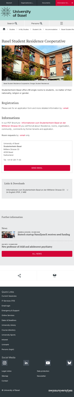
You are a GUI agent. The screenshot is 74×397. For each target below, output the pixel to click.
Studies (12, 29)
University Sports (9, 335)
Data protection (43, 371)
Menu (61, 23)
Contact (5, 381)
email (65, 108)
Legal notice (6, 371)
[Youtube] (48, 363)
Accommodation (51, 29)
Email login (6, 306)
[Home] (4, 29)
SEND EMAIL (36, 168)
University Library (9, 325)
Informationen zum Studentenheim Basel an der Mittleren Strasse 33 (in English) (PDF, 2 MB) (35, 191)
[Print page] (54, 276)
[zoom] (37, 63)
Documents (46, 3)
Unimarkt (5, 344)
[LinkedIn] (26, 363)
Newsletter (41, 376)
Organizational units (28, 3)
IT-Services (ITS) (8, 301)
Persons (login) (8, 349)
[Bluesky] (69, 363)
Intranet (5, 340)
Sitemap (5, 376)
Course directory (8, 330)
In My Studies (24, 29)
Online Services (8, 315)
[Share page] (19, 276)
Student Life (37, 29)
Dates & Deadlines (9, 320)
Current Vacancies (9, 296)
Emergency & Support (10, 310)
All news (37, 254)
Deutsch (9, 3)
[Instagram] (4, 363)
